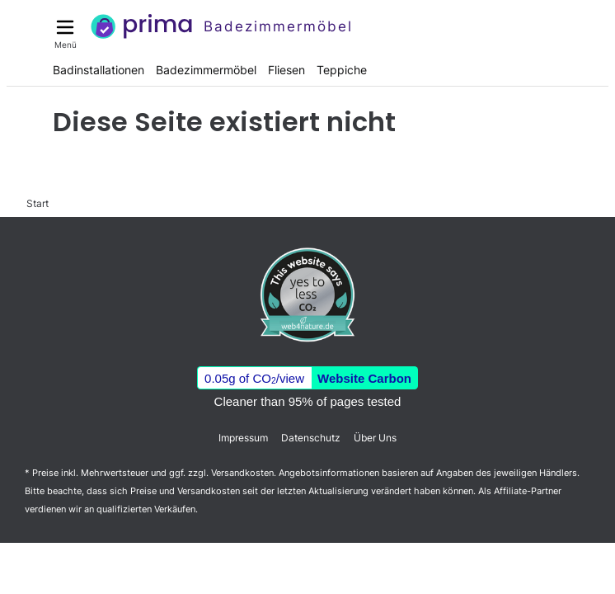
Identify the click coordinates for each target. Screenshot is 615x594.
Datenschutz (310, 437)
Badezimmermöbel (206, 70)
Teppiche (342, 70)
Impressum (243, 437)
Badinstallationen (98, 70)
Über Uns (375, 437)
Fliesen (286, 70)
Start (37, 203)
